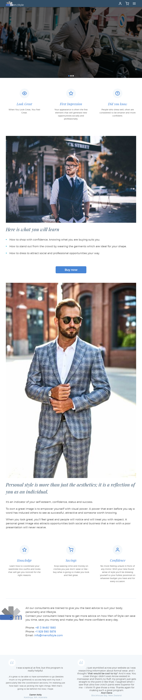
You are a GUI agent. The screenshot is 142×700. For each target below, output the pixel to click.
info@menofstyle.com (48, 635)
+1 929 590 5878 (45, 631)
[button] (69, 75)
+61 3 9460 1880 (45, 627)
